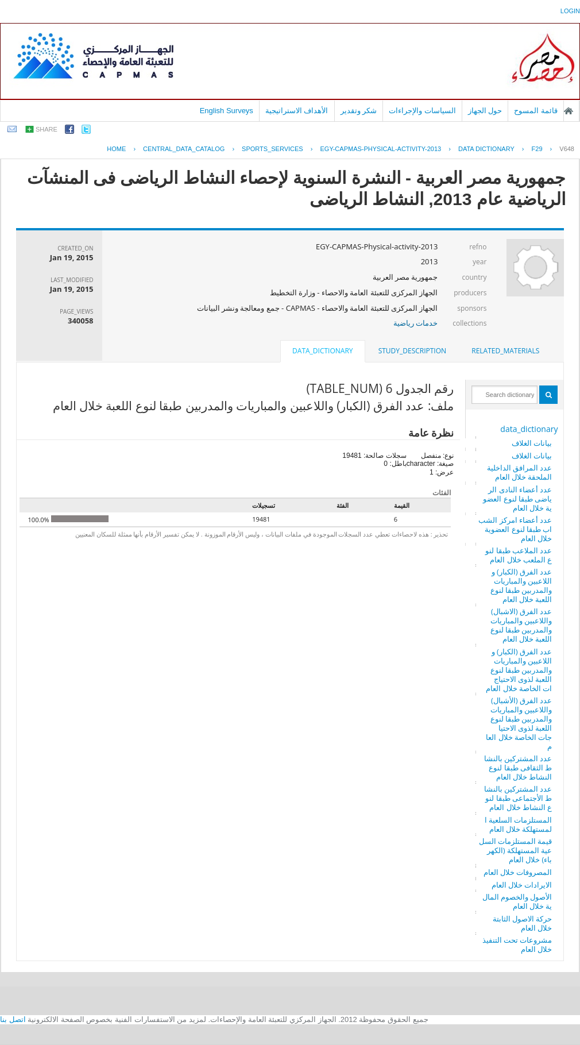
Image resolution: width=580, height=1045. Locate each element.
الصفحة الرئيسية (568, 110)
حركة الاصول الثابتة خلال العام (522, 923)
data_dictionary (529, 428)
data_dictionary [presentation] (322, 351)
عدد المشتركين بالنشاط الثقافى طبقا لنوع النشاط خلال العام (518, 767)
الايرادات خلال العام (522, 884)
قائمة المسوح (536, 110)
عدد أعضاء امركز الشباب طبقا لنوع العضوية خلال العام (515, 529)
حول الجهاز (485, 110)
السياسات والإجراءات (422, 110)
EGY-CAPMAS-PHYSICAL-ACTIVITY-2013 (380, 148)
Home (116, 148)
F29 (537, 148)
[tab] (505, 351)
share (46, 129)
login (570, 10)
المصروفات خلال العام (518, 872)
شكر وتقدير (359, 110)
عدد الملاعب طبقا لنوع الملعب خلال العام (518, 555)
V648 (566, 148)
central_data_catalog (184, 148)
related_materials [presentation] (505, 351)
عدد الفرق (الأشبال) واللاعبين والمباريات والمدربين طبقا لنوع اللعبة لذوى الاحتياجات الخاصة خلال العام (519, 723)
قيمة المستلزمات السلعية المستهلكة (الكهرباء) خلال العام (515, 850)
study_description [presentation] (412, 351)
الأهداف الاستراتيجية (296, 110)
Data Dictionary (486, 148)
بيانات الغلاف (532, 443)
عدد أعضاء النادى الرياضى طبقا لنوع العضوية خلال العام (517, 498)
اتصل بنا (13, 1019)
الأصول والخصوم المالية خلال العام (517, 901)
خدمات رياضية (415, 323)
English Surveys (226, 110)
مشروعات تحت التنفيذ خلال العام (517, 944)
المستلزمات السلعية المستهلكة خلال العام (518, 824)
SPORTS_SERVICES (272, 148)
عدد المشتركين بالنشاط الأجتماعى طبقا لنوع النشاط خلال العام (518, 798)
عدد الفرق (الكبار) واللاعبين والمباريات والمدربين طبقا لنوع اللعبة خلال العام (521, 585)
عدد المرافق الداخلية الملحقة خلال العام (519, 472)
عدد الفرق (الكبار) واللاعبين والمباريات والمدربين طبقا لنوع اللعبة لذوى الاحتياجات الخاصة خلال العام (519, 670)
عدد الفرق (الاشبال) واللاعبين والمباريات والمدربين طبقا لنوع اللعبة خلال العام (521, 625)
